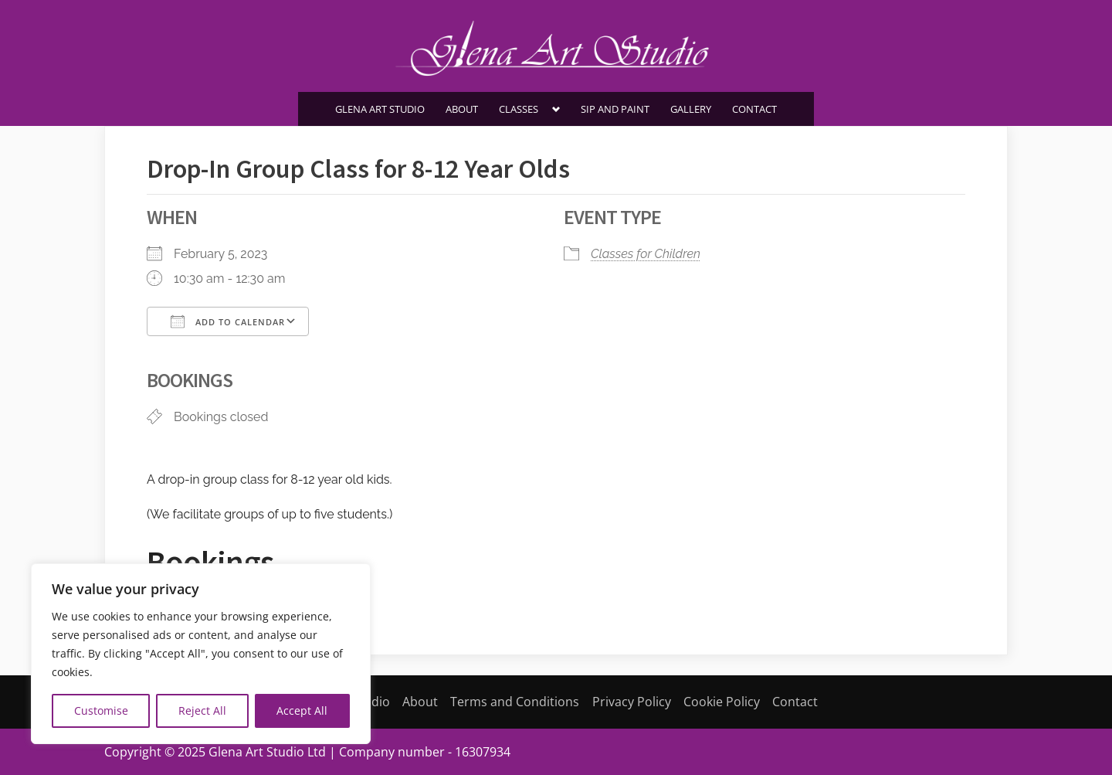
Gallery (690, 109)
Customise (101, 710)
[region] (201, 653)
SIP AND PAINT (615, 109)
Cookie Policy (721, 701)
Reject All (202, 710)
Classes (518, 109)
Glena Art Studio (380, 109)
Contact (754, 109)
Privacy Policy (631, 701)
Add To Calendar (228, 321)
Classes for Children (645, 253)
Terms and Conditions (514, 701)
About (462, 109)
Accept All (301, 710)
